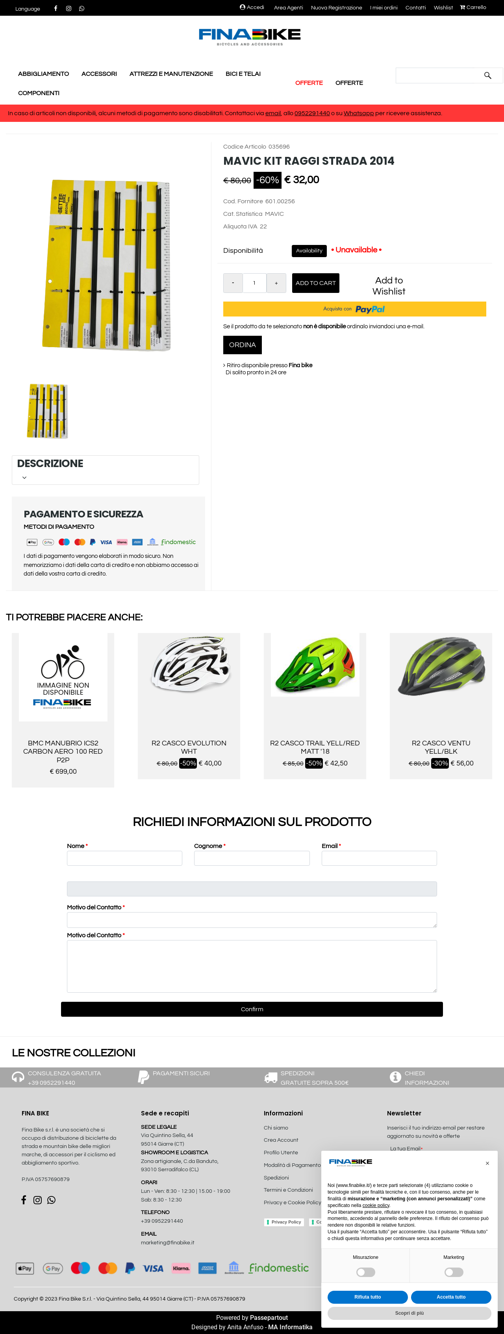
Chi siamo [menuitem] (276, 1128)
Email (331, 846)
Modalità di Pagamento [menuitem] (292, 1165)
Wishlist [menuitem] (443, 8)
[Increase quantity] (276, 283)
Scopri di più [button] (409, 1313)
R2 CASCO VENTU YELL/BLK (441, 748)
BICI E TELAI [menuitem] (243, 74)
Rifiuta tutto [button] (367, 1297)
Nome (77, 846)
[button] (487, 75)
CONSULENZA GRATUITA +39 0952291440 (64, 1078)
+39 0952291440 (162, 1221)
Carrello (473, 7)
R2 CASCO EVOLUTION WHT (189, 748)
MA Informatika (290, 1327)
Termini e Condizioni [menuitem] (288, 1190)
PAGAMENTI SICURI (181, 1073)
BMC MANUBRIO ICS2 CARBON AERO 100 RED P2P (63, 752)
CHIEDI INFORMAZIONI (427, 1078)
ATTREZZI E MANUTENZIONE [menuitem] (171, 74)
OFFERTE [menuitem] (309, 83)
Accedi (252, 7)
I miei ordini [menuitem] (384, 8)
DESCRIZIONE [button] (104, 469)
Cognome (210, 846)
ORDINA (242, 345)
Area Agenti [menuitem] (288, 8)
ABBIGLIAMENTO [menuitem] (43, 74)
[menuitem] (306, 1211)
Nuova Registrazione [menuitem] (336, 8)
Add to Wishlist (389, 286)
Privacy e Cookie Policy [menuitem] (292, 1202)
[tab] (105, 470)
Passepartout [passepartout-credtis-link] (269, 1317)
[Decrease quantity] (233, 283)
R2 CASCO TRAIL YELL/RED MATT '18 (315, 748)
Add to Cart (316, 283)
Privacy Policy (286, 1222)
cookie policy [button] (376, 1205)
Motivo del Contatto (96, 907)
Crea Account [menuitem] (281, 1140)
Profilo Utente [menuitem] (281, 1153)
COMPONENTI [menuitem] (38, 93)
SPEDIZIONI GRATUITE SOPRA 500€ (315, 1078)
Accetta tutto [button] (451, 1297)
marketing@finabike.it (168, 1243)
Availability (309, 251)
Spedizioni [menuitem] (276, 1178)
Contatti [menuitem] (416, 8)
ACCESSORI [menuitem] (99, 74)
